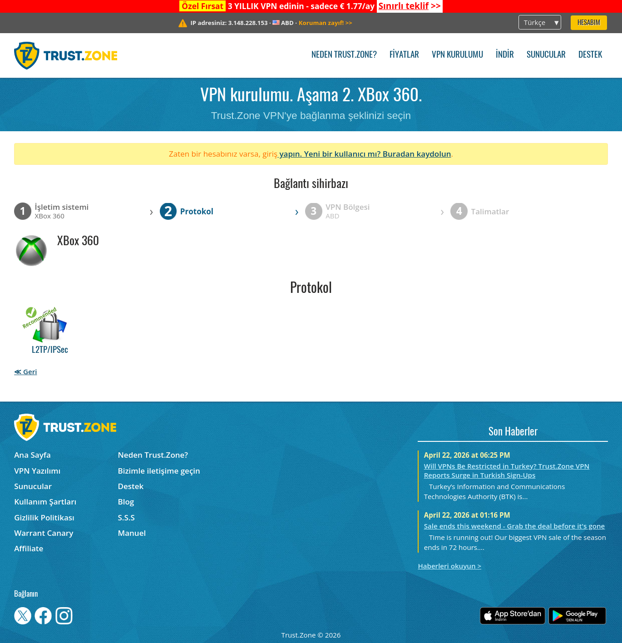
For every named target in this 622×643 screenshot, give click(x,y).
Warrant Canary (43, 533)
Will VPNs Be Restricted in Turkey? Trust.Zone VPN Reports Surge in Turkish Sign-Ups (507, 470)
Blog (126, 501)
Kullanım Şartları (45, 501)
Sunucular (546, 55)
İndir (505, 55)
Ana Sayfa (32, 455)
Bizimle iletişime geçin (159, 470)
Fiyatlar (404, 55)
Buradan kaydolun (417, 153)
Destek (590, 55)
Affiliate (28, 548)
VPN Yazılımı (37, 470)
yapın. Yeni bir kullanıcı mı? (330, 153)
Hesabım (589, 23)
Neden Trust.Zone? (344, 55)
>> (409, 6)
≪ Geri (25, 371)
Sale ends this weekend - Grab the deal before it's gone (514, 525)
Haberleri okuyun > (449, 565)
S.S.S (126, 517)
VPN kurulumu (457, 55)
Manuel (132, 533)
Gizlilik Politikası (44, 517)
